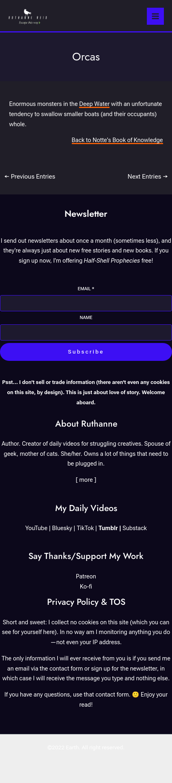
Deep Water (94, 104)
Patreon (86, 576)
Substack (135, 528)
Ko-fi (86, 586)
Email (86, 288)
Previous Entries (29, 176)
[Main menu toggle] (155, 16)
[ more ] (86, 479)
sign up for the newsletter (124, 668)
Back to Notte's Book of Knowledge (117, 140)
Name (86, 317)
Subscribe (86, 351)
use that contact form (101, 694)
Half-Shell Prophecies (112, 260)
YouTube (36, 528)
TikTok (85, 528)
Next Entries (148, 176)
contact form (66, 668)
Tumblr (108, 528)
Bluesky (62, 528)
